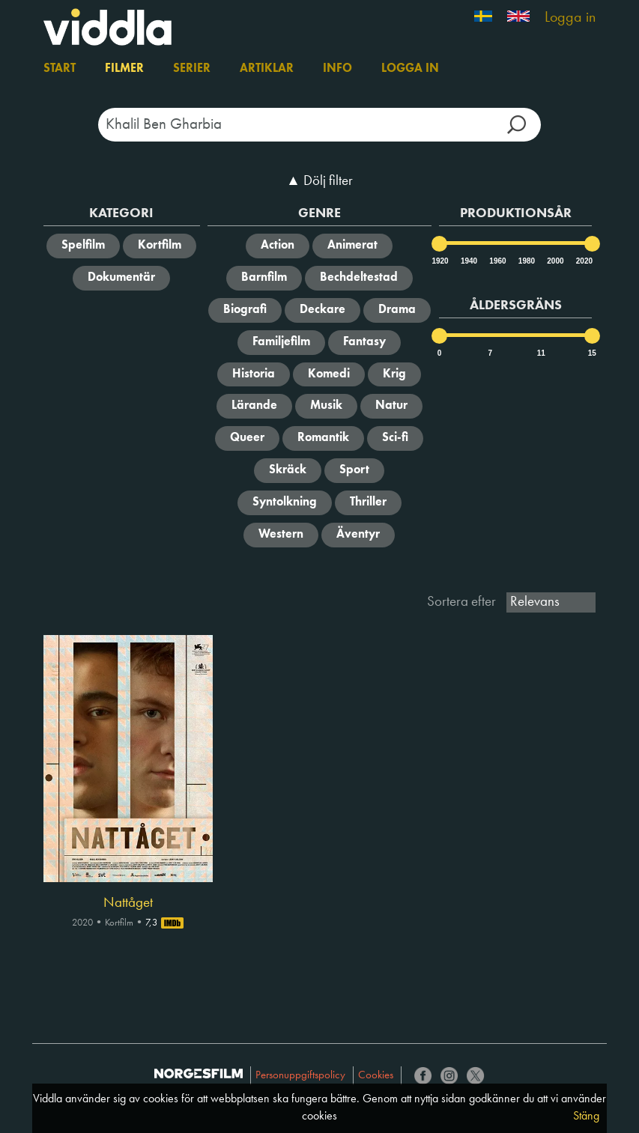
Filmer (124, 69)
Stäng (586, 1117)
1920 (438, 261)
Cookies (375, 1075)
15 (592, 353)
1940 (468, 261)
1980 (525, 261)
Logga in (570, 17)
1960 (496, 261)
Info (337, 69)
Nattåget (128, 903)
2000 (554, 261)
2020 (583, 261)
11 (541, 353)
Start (59, 69)
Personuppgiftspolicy (300, 1075)
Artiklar (267, 69)
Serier (192, 69)
